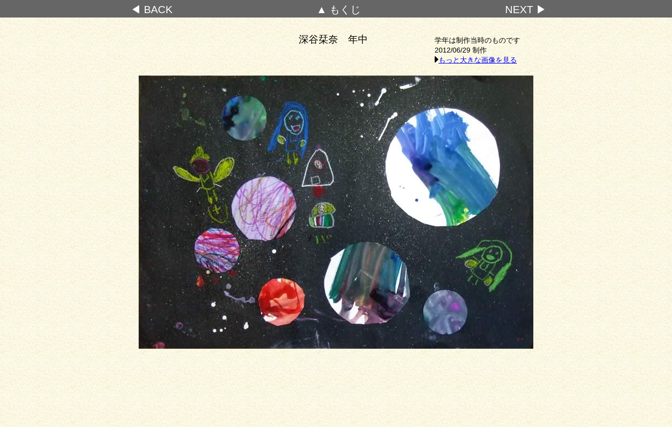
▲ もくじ (338, 9)
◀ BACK (151, 9)
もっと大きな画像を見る (476, 60)
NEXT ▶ (525, 9)
